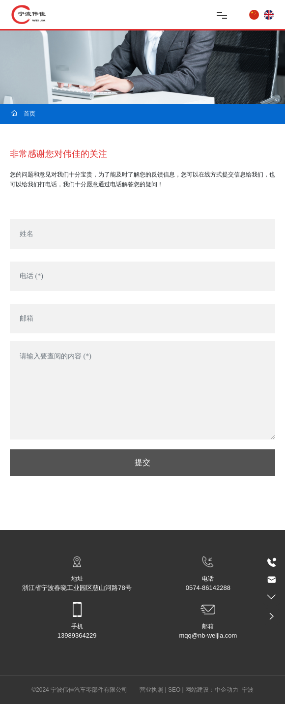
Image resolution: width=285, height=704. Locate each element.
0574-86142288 (208, 587)
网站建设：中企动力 (211, 689)
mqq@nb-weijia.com (208, 635)
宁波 (248, 689)
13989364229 (77, 635)
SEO (174, 689)
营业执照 (151, 689)
